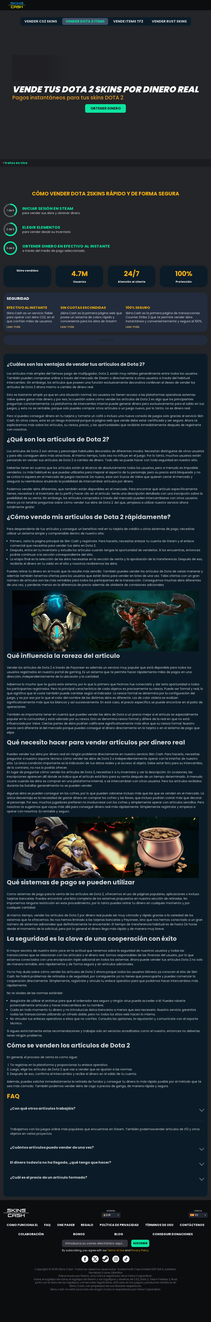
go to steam (105, 1259)
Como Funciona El (22, 1225)
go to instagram (115, 1259)
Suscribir (140, 1243)
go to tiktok (126, 1259)
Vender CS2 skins (40, 21)
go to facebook (84, 1259)
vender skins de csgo (80, 1086)
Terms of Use (115, 1250)
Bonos (79, 1234)
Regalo (87, 1225)
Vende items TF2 (128, 21)
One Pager (66, 1225)
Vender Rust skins (169, 21)
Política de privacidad (119, 1225)
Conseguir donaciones (172, 1234)
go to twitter (95, 1259)
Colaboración (31, 1234)
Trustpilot (20, 56)
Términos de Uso (159, 1225)
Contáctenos (192, 1225)
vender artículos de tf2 (171, 1129)
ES (194, 1215)
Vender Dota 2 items (85, 21)
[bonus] (95, 1243)
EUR (107, 1215)
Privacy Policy (140, 1250)
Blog (118, 1234)
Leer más (13, 327)
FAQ (47, 1225)
